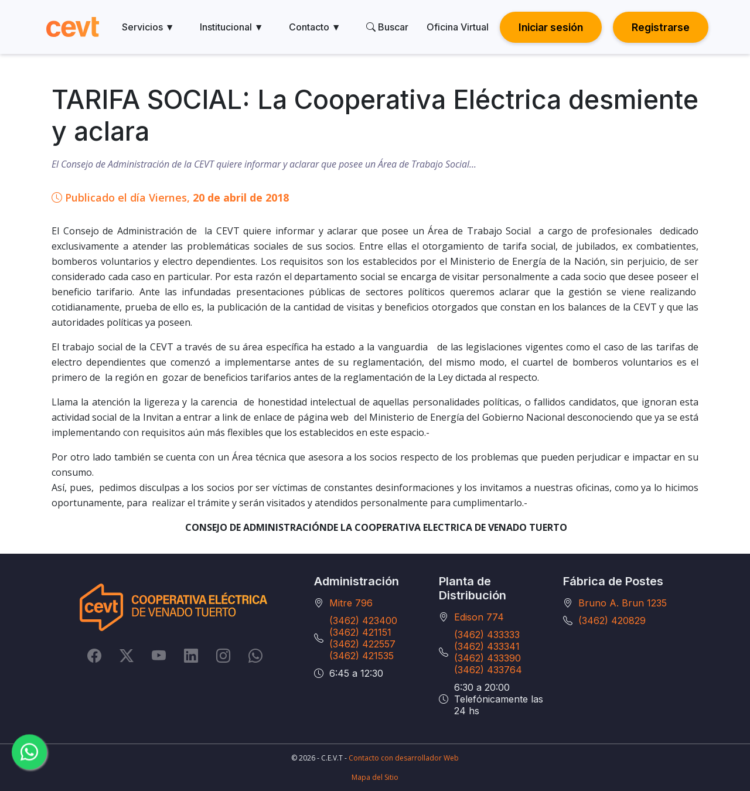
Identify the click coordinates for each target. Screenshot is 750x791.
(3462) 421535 (361, 656)
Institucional (232, 27)
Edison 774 (479, 617)
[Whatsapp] (255, 655)
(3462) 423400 (363, 620)
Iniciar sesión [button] (551, 27)
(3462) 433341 (487, 646)
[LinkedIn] (191, 655)
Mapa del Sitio (375, 777)
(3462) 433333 (487, 634)
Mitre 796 (351, 603)
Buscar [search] (387, 27)
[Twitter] (126, 655)
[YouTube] (158, 655)
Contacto (315, 27)
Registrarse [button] (661, 27)
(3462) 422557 (362, 644)
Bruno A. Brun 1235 (622, 603)
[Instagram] (223, 655)
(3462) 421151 (360, 632)
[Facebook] (94, 655)
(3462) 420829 (612, 620)
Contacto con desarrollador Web (404, 758)
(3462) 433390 (487, 658)
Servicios (148, 27)
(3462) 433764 (488, 670)
